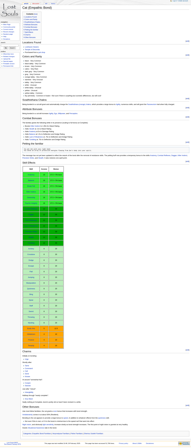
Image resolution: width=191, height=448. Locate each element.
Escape (31, 266)
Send (27, 374)
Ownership (31, 197)
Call (26, 371)
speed (65, 418)
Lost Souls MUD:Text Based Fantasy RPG (12, 443)
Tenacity (31, 346)
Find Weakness (31, 220)
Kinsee (27, 376)
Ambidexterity (27, 415)
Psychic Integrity (31, 203)
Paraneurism (151, 104)
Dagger (174, 155)
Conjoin (28, 383)
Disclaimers (150, 443)
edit (187, 41)
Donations (6, 39)
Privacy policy (123, 443)
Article (26, 3)
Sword (31, 311)
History (53, 3)
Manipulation (31, 283)
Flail (31, 272)
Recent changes (8, 32)
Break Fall (31, 186)
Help (4, 36)
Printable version (8, 63)
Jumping (31, 277)
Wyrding (31, 323)
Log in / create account (180, 1)
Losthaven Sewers (32, 47)
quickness (102, 418)
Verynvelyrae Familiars (60, 434)
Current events (8, 29)
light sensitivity (48, 425)
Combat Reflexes (163, 155)
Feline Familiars (77, 434)
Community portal (9, 27)
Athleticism (31, 334)
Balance (32, 134)
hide (35, 14)
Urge (27, 359)
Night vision (26, 425)
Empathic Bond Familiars (41, 434)
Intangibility (29, 392)
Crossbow (31, 254)
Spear (31, 300)
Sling (31, 294)
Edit (46, 3)
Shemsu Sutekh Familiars (93, 434)
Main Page (6, 24)
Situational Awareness (36, 428)
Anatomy (32, 131)
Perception (73, 113)
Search (3, 42)
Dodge (31, 260)
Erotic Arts (31, 328)
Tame (27, 366)
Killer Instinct (35, 126)
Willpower (61, 113)
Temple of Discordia (32, 50)
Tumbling (32, 140)
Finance (31, 340)
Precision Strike (28, 158)
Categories (27, 434)
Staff (31, 306)
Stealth (31, 129)
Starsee (28, 386)
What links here (8, 54)
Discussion (35, 3)
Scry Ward (29, 399)
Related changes (9, 56)
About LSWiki (137, 443)
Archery (31, 249)
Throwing (31, 317)
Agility (118, 104)
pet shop (42, 52)
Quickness (31, 289)
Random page (8, 34)
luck (55, 411)
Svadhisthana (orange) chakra (79, 104)
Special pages (8, 61)
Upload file (6, 59)
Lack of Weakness (36, 137)
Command (29, 368)
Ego (55, 113)
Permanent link (8, 66)
